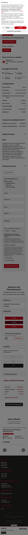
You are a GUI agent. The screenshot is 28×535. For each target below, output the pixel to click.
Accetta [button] (20, 27)
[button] (26, 2)
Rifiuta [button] (7, 27)
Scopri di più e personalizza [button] (14, 31)
